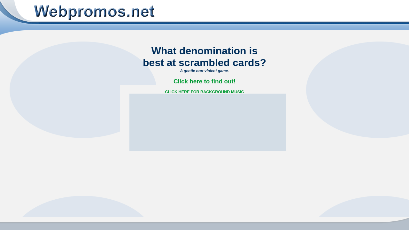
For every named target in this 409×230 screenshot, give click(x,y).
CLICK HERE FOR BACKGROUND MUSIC (204, 92)
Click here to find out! (204, 81)
